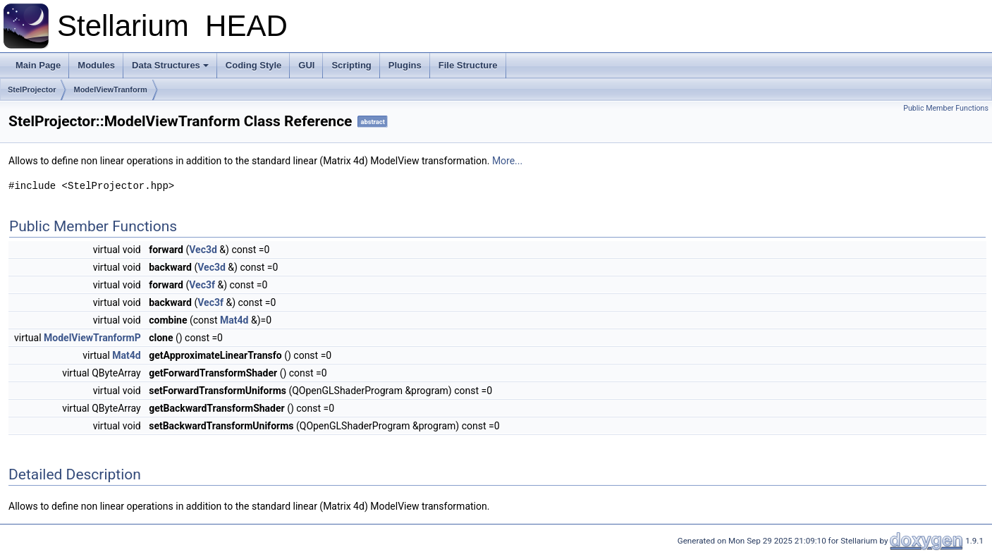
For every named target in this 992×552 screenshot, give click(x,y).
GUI (306, 65)
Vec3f (202, 284)
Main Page (38, 65)
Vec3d (203, 249)
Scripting (351, 65)
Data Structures (170, 65)
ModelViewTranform (110, 89)
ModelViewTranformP (92, 337)
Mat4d (234, 320)
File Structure (468, 65)
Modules (96, 65)
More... (507, 160)
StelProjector (32, 89)
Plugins (405, 65)
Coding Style (253, 65)
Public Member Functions (945, 108)
